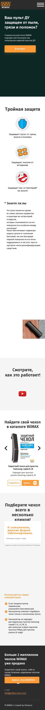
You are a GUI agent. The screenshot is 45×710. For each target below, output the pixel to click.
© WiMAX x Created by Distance (18, 705)
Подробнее (14, 483)
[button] (22, 393)
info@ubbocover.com (15, 693)
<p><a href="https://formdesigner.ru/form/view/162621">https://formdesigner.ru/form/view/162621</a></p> (22, 555)
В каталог (20, 48)
